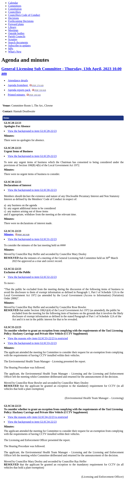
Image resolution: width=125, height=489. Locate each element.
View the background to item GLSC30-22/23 (32, 190)
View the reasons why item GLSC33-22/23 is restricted (38, 338)
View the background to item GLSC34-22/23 (32, 421)
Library (12, 27)
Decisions (13, 18)
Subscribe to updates (19, 45)
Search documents (18, 42)
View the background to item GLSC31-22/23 (32, 239)
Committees (14, 5)
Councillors (14, 12)
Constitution (15, 8)
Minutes (16, 234)
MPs (10, 48)
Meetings (13, 30)
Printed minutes (24, 94)
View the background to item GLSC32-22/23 (32, 277)
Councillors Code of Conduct (24, 15)
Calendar (13, 2)
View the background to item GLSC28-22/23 (32, 131)
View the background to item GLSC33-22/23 (32, 343)
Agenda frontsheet (25, 85)
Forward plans (16, 24)
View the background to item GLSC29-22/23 (32, 156)
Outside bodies (16, 33)
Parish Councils (16, 36)
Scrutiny (12, 39)
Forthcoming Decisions (21, 21)
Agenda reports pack (27, 90)
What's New (14, 51)
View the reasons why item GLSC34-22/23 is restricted (38, 417)
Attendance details (18, 80)
